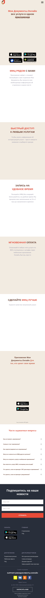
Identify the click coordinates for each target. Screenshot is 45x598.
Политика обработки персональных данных (22, 593)
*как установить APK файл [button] (30, 62)
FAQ (23, 533)
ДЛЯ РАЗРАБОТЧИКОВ (29, 553)
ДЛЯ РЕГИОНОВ (9, 553)
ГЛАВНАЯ (25, 527)
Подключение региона (10, 556)
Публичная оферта (9, 559)
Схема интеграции (27, 559)
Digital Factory (22, 582)
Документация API (27, 561)
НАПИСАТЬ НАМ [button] (22, 589)
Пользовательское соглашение (22, 595)
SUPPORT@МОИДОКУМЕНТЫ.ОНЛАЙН (22, 573)
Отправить (22, 515)
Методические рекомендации (30, 556)
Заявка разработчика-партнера (30, 564)
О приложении (26, 531)
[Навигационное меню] (42, 2)
